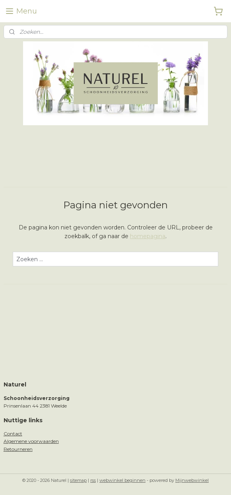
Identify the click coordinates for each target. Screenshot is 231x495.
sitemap (78, 480)
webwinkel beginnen (122, 480)
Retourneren (18, 449)
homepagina (147, 236)
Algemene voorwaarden (31, 441)
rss (93, 480)
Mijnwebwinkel (192, 480)
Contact (13, 434)
